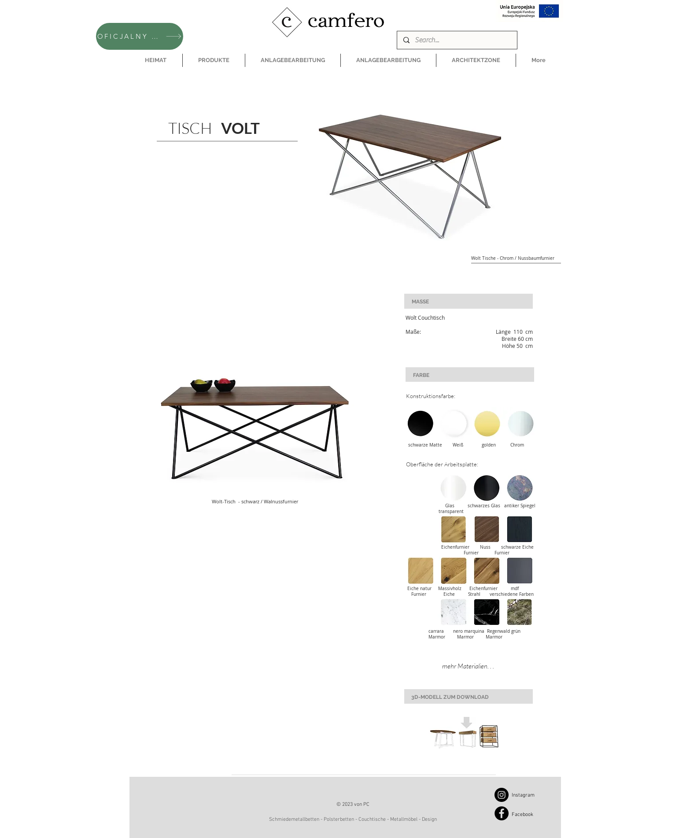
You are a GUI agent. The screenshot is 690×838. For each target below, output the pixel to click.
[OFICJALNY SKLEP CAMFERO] (139, 36)
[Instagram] (501, 795)
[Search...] (456, 40)
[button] (214, 60)
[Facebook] (501, 813)
